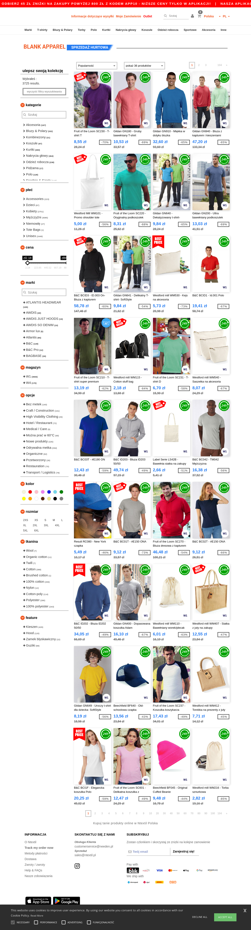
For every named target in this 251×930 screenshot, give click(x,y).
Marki (28, 29)
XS (36, 519)
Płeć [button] (29, 189)
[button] (193, 16)
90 (205, 812)
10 (150, 812)
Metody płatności (36, 852)
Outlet (147, 16)
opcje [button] (30, 394)
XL (24, 524)
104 (220, 64)
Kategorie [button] (33, 104)
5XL (25, 529)
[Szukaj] (175, 16)
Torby (81, 29)
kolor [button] (30, 483)
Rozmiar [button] (32, 511)
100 (213, 812)
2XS (25, 519)
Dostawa (30, 858)
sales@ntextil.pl (85, 854)
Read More (37, 915)
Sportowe (190, 29)
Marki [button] (30, 282)
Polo (94, 29)
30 (164, 812)
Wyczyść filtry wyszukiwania (44, 90)
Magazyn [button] (33, 367)
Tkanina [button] (32, 541)
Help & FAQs (33, 869)
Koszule (146, 29)
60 (185, 812)
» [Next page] (226, 64)
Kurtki (106, 29)
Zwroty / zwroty (35, 864)
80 (198, 812)
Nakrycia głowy (126, 29)
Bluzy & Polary (62, 29)
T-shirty (42, 29)
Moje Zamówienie (128, 16)
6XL (36, 529)
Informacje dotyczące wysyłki (92, 16)
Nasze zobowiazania (38, 875)
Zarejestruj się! (184, 850)
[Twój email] (148, 851)
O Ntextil (30, 841)
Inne (223, 29)
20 (157, 812)
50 (178, 812)
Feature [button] (31, 617)
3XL (46, 524)
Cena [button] (30, 247)
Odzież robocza (168, 29)
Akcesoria (208, 29)
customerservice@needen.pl (94, 846)
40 (171, 812)
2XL (35, 524)
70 (191, 812)
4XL (57, 524)
